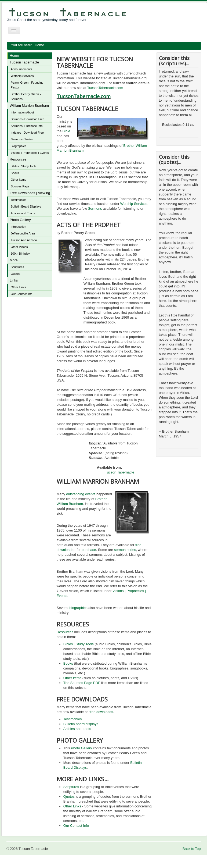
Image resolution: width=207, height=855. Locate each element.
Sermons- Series (22, 139)
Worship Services (22, 75)
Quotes (15, 273)
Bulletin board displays (80, 724)
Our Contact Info (21, 293)
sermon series (125, 550)
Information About (22, 112)
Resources (18, 159)
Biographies (18, 146)
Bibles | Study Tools (24, 166)
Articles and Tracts (23, 213)
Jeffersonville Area (23, 233)
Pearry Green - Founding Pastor (27, 85)
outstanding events (80, 494)
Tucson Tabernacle (24, 62)
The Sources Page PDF (81, 683)
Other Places (19, 246)
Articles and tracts (77, 729)
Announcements (21, 69)
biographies (79, 608)
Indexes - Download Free (27, 132)
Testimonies (18, 199)
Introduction (18, 226)
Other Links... (19, 287)
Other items (72, 678)
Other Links (72, 806)
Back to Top (192, 849)
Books (15, 172)
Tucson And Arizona (24, 240)
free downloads (101, 712)
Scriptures (17, 267)
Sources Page (20, 186)
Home (14, 56)
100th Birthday (20, 253)
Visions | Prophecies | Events (30, 152)
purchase (89, 550)
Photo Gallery (20, 220)
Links (14, 280)
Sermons (95, 208)
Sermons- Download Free (27, 119)
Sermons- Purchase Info (27, 125)
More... (15, 260)
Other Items (18, 179)
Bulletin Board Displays (26, 206)
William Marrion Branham (29, 106)
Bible (66, 131)
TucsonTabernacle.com (105, 88)
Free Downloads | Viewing (30, 193)
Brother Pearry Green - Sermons (26, 96)
